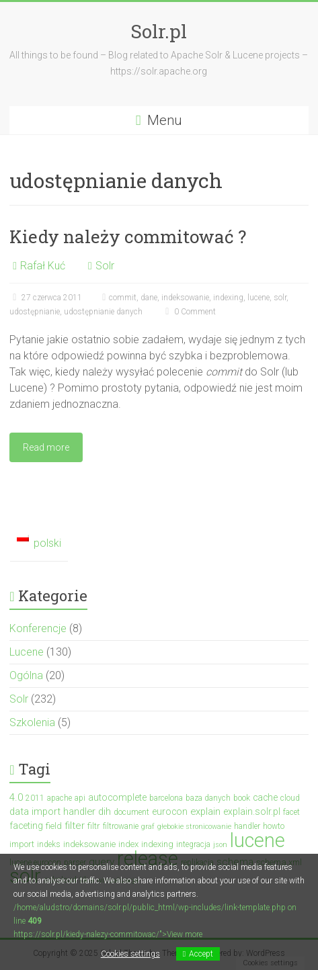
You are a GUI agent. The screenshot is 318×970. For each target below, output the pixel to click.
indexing (228, 297)
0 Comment (189, 311)
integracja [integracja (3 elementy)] (193, 844)
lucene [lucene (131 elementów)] (257, 840)
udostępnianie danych (103, 311)
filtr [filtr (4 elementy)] (93, 826)
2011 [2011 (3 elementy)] (35, 798)
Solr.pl (158, 31)
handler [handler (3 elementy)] (247, 826)
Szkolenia (32, 722)
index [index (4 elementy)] (128, 844)
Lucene (26, 652)
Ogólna (26, 675)
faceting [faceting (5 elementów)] (26, 825)
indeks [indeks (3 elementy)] (49, 844)
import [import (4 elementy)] (21, 844)
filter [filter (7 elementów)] (75, 826)
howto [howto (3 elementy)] (273, 826)
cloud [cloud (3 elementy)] (290, 798)
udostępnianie (34, 311)
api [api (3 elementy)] (80, 798)
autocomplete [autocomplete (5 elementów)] (117, 797)
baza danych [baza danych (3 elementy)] (208, 798)
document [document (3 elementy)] (131, 812)
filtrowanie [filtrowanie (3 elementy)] (120, 826)
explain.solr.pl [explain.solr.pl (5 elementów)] (251, 811)
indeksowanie (185, 297)
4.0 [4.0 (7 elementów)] (16, 797)
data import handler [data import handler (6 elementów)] (52, 811)
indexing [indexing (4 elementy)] (157, 844)
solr (280, 297)
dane (149, 297)
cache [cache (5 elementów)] (265, 797)
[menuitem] (38, 544)
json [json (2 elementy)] (220, 844)
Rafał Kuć (42, 265)
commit (122, 297)
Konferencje (38, 628)
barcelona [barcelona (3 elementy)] (166, 798)
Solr (104, 265)
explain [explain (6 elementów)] (205, 811)
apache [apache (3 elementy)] (59, 798)
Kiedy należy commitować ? (127, 236)
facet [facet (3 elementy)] (291, 812)
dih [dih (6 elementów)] (104, 811)
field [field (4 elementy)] (54, 826)
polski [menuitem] (47, 543)
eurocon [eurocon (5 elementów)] (170, 811)
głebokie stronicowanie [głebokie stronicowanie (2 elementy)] (194, 826)
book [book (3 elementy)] (241, 798)
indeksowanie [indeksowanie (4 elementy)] (89, 844)
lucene (258, 297)
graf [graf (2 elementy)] (148, 826)
